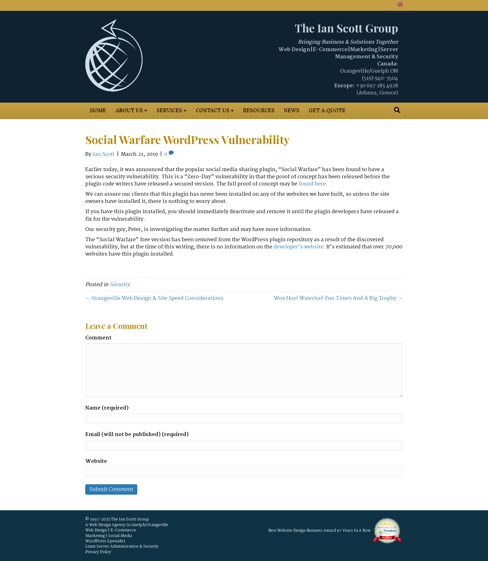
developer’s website (298, 247)
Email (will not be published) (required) (137, 434)
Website (96, 461)
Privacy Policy (98, 552)
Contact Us (212, 110)
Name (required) (107, 408)
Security (120, 284)
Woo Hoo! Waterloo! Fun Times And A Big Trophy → (338, 298)
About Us (129, 110)
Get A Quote (327, 110)
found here (312, 184)
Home (98, 110)
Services (169, 110)
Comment (98, 338)
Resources (258, 110)
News (291, 110)
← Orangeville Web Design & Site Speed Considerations (154, 298)
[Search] (397, 110)
